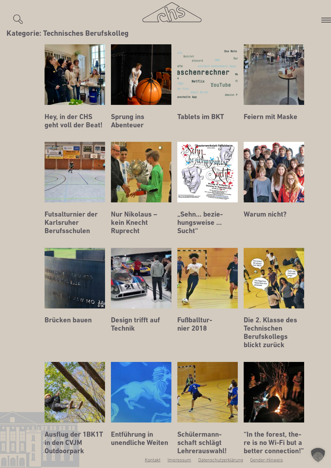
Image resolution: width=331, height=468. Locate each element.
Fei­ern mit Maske (270, 117)
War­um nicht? (265, 214)
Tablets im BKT (200, 117)
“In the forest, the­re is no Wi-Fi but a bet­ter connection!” (274, 442)
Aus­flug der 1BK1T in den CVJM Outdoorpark (74, 442)
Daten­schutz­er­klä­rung (220, 459)
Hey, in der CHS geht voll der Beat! (73, 121)
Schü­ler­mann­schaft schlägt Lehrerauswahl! (202, 442)
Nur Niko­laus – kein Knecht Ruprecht (134, 222)
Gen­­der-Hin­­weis (266, 459)
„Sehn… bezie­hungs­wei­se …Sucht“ (200, 222)
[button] (318, 455)
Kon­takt (152, 459)
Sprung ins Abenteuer (127, 121)
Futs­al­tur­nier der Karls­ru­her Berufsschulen (71, 222)
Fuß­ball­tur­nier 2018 (194, 324)
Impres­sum (179, 459)
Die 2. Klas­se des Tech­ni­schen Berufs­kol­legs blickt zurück (270, 332)
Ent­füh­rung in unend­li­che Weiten (139, 438)
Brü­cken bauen (68, 320)
